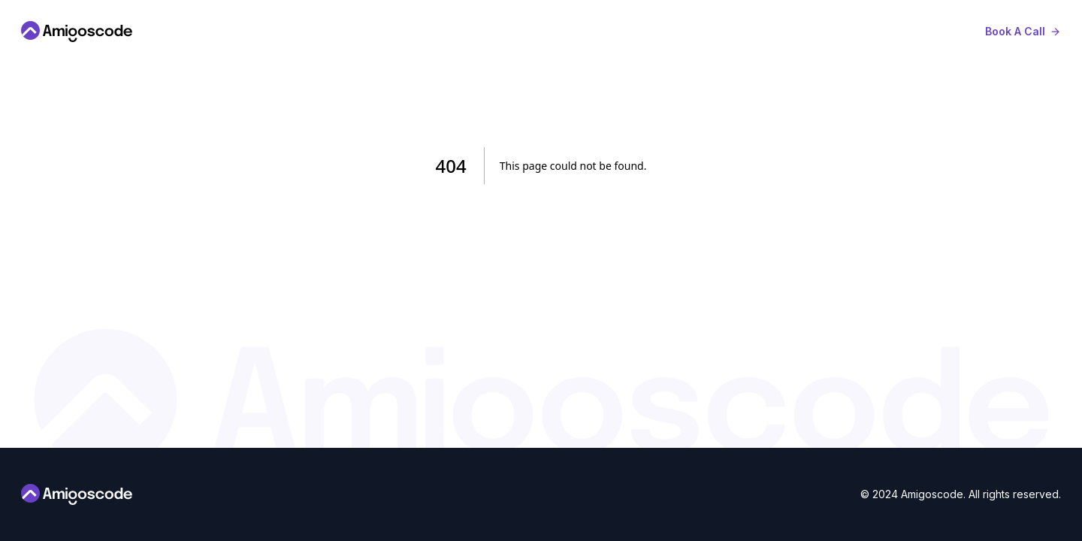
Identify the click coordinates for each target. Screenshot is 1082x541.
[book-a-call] (1023, 31)
